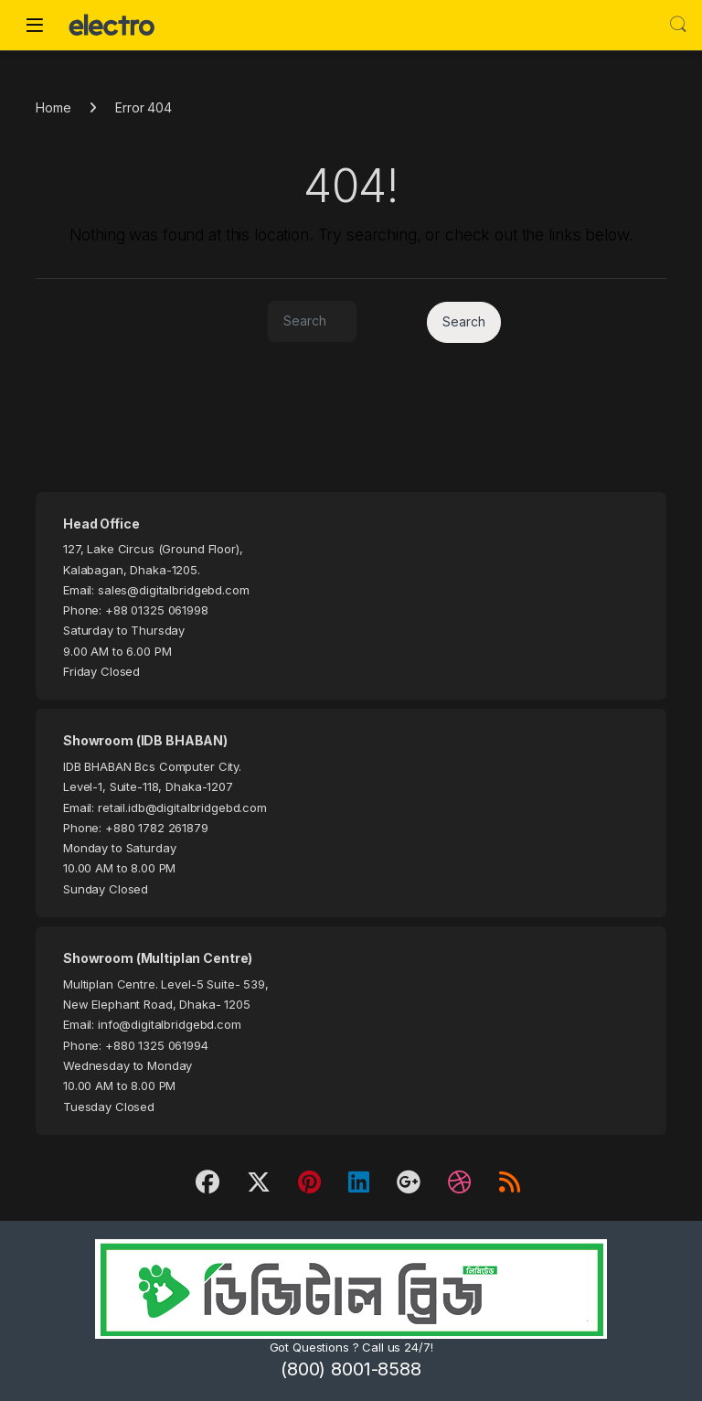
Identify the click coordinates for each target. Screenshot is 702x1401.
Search (678, 25)
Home (53, 107)
